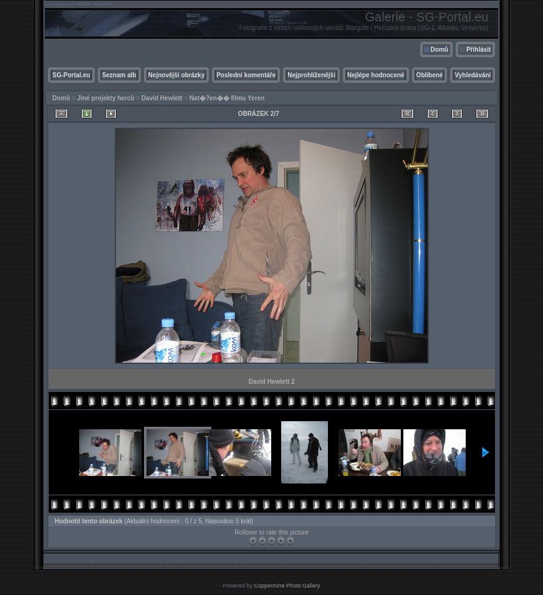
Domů (439, 49)
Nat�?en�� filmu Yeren (227, 98)
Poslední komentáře (246, 75)
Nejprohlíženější (311, 75)
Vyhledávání (472, 75)
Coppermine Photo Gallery (287, 586)
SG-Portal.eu (71, 75)
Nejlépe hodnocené (376, 75)
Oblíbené (429, 75)
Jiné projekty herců (106, 98)
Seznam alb (119, 75)
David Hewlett (162, 98)
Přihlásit (478, 49)
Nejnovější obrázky (176, 75)
